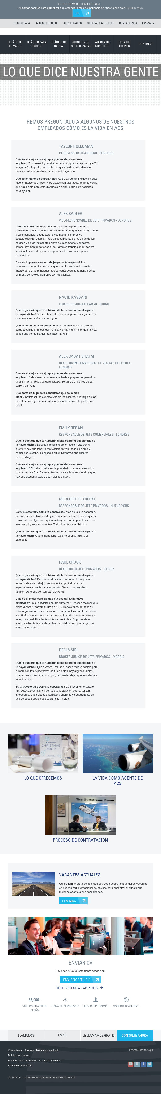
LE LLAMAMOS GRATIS (99, 1035)
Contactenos (15, 1050)
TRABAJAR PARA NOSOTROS (80, 61)
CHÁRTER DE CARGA (58, 44)
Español (148, 23)
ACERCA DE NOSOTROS (102, 44)
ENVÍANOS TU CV (76, 980)
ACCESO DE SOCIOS (47, 23)
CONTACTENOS (128, 23)
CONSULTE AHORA (135, 1035)
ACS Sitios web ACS (19, 1065)
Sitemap (29, 1050)
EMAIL (62, 1035)
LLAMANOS (26, 1035)
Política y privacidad (47, 1050)
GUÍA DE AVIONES (124, 44)
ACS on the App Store (116, 1054)
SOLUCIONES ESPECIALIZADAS (80, 44)
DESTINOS (146, 44)
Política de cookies (18, 1055)
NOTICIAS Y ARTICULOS (100, 23)
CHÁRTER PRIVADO (15, 44)
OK (78, 13)
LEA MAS (69, 901)
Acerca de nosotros (50, 1060)
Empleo (12, 1060)
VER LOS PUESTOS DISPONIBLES (79, 988)
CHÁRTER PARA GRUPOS (37, 44)
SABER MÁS (135, 7)
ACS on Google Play (141, 1054)
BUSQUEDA (20, 23)
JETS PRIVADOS (73, 23)
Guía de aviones (28, 1060)
